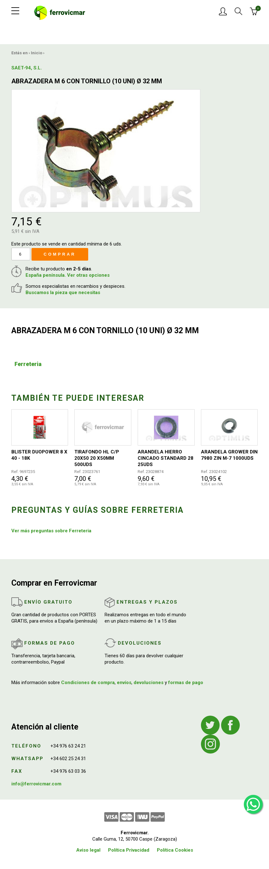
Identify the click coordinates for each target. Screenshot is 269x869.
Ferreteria (28, 364)
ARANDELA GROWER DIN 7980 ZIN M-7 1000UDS (229, 455)
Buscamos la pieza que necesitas (63, 292)
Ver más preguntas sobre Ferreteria (51, 531)
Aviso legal (88, 850)
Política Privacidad (128, 850)
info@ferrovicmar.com (36, 784)
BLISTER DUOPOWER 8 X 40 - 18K (39, 455)
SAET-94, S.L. (26, 68)
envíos (124, 682)
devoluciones (148, 682)
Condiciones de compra (88, 682)
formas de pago (185, 682)
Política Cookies (175, 850)
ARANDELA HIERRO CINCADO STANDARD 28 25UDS (165, 458)
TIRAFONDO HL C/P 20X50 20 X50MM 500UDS (96, 458)
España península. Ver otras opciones (68, 275)
